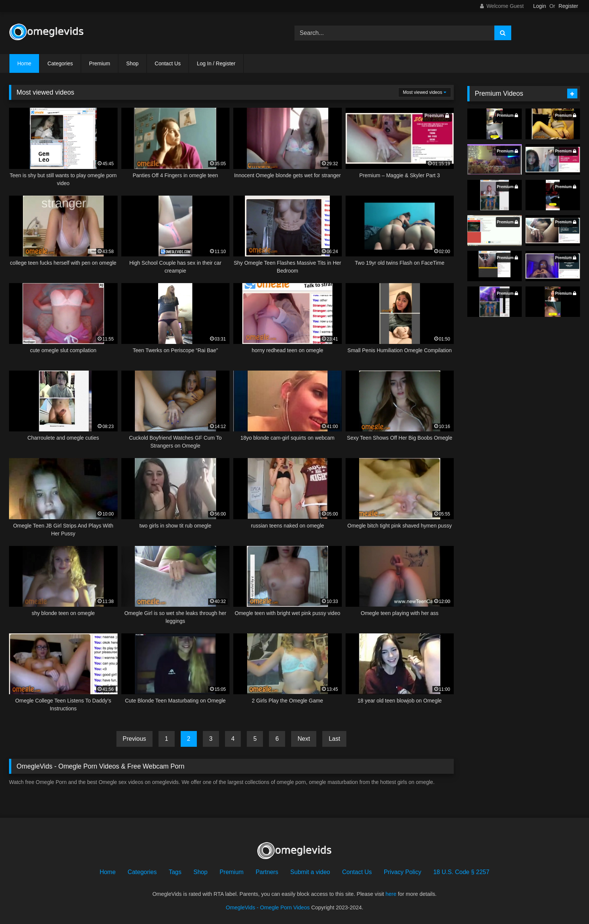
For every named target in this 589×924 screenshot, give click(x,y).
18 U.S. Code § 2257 (461, 872)
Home (24, 63)
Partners (266, 872)
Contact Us (168, 63)
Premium (99, 63)
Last (334, 739)
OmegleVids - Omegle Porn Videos (268, 907)
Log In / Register (216, 63)
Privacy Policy (402, 872)
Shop (132, 63)
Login (539, 6)
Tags (175, 872)
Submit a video (310, 872)
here (390, 894)
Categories (60, 63)
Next (304, 739)
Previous (134, 739)
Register (568, 6)
